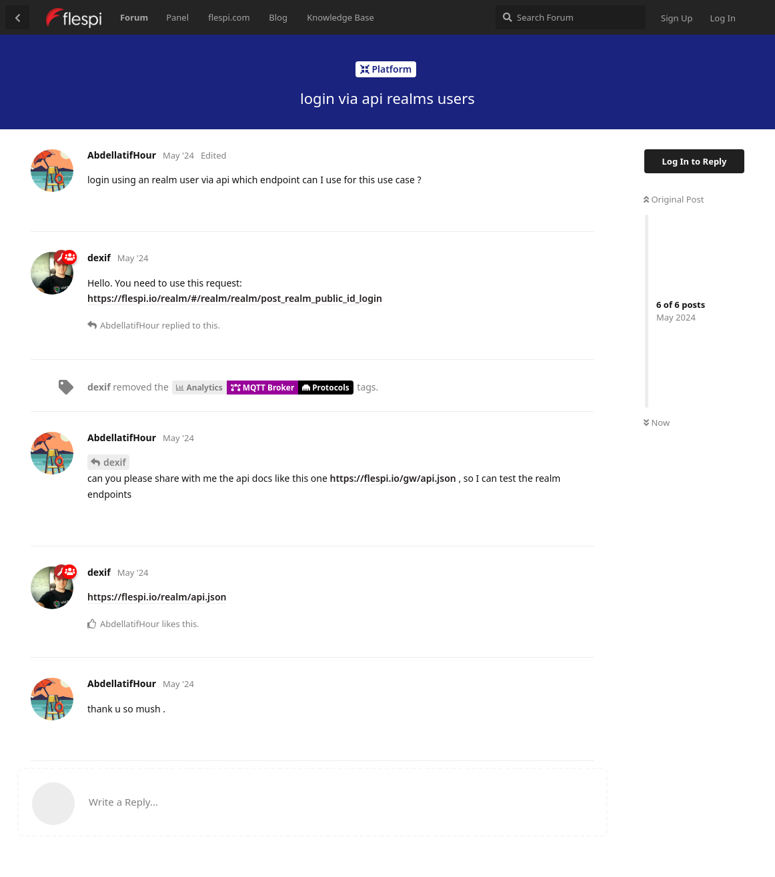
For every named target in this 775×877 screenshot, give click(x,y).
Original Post (674, 199)
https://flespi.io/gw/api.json (392, 478)
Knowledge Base (340, 17)
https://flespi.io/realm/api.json (156, 596)
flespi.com (228, 17)
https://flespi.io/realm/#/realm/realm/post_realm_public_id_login (234, 298)
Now (657, 423)
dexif (114, 462)
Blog (278, 17)
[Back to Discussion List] (17, 17)
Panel (177, 17)
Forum (134, 17)
